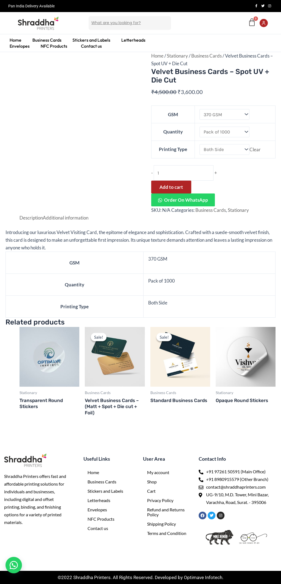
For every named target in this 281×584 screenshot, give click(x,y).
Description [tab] (31, 218)
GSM (173, 114)
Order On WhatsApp (186, 200)
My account (158, 472)
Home (15, 40)
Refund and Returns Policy (166, 512)
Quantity (173, 132)
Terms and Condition (166, 533)
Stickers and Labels (91, 40)
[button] (55, 46)
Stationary (177, 56)
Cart (151, 491)
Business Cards (46, 40)
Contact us (91, 46)
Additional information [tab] (65, 218)
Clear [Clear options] (255, 149)
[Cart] (252, 22)
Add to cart (171, 187)
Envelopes (20, 46)
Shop (152, 481)
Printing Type (173, 149)
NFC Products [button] (54, 46)
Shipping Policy (161, 523)
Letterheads (133, 40)
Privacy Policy (160, 500)
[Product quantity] (183, 173)
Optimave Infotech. (203, 577)
